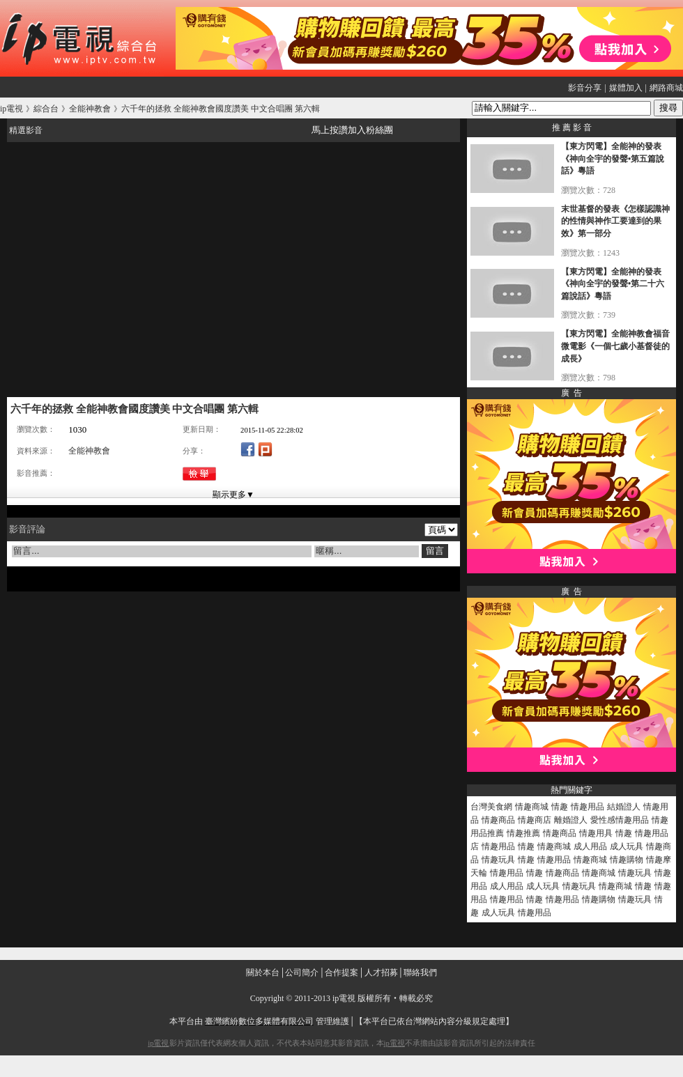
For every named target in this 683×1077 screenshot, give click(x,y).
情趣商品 (498, 820)
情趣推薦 (523, 833)
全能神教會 (89, 451)
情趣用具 (596, 833)
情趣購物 (626, 860)
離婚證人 (571, 820)
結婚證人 (623, 807)
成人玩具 (626, 846)
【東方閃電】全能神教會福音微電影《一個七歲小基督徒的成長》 (615, 346)
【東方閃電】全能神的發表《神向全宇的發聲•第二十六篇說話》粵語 (612, 284)
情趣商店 (534, 820)
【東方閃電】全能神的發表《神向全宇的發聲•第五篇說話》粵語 (612, 158)
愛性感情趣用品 (619, 820)
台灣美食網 (491, 807)
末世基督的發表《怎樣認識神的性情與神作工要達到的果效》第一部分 (615, 221)
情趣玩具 (498, 860)
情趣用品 (587, 807)
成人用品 (590, 846)
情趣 (559, 807)
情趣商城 (531, 807)
